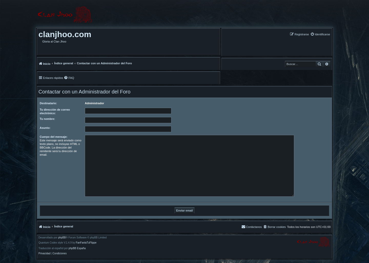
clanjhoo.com (64, 34)
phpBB (62, 237)
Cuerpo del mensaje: (53, 136)
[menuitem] (320, 34)
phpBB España (77, 248)
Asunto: (45, 127)
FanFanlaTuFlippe (86, 242)
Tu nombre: (47, 118)
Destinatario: (48, 103)
